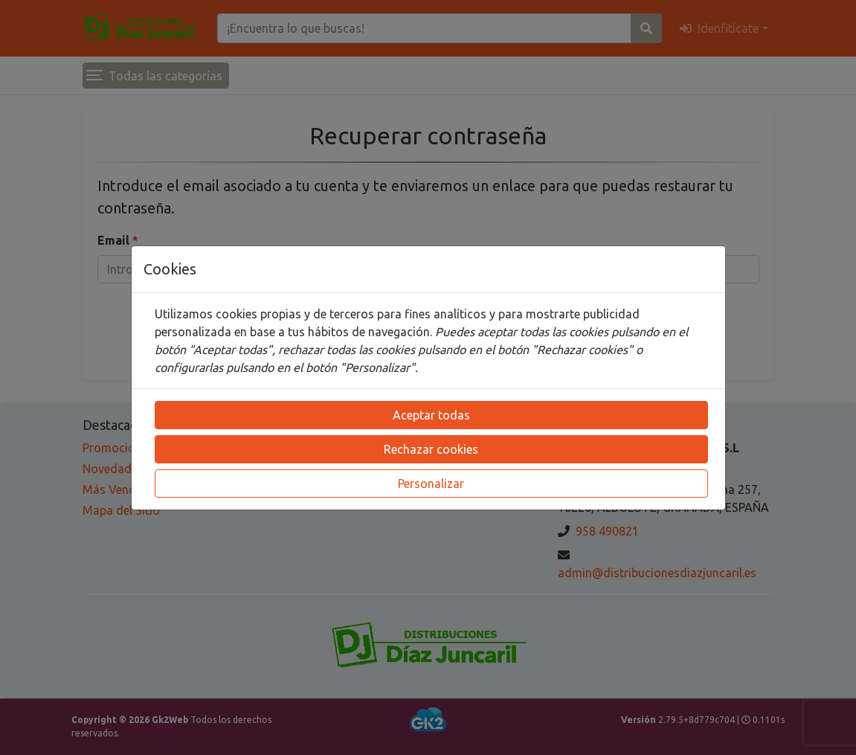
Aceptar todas (431, 415)
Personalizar (431, 483)
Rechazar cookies (431, 449)
